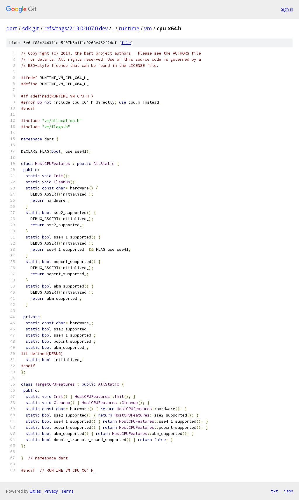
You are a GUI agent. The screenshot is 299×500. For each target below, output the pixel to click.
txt (274, 491)
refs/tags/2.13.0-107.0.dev (76, 28)
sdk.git (30, 28)
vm (148, 28)
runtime (129, 28)
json (288, 491)
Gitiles (35, 491)
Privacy (51, 491)
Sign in (287, 9)
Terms (67, 491)
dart (11, 28)
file (126, 42)
